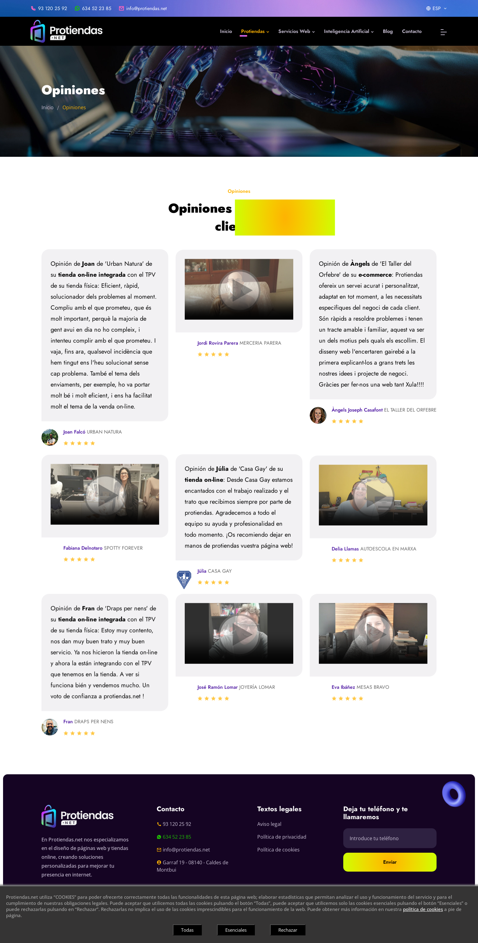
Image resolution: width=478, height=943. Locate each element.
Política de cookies (278, 849)
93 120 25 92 (52, 8)
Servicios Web (296, 31)
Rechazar (287, 930)
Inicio (226, 31)
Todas (187, 930)
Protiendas (255, 31)
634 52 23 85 (96, 8)
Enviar (390, 862)
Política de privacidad (281, 836)
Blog (388, 31)
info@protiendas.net (146, 8)
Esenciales (236, 930)
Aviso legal (269, 824)
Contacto (412, 31)
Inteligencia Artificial (349, 31)
